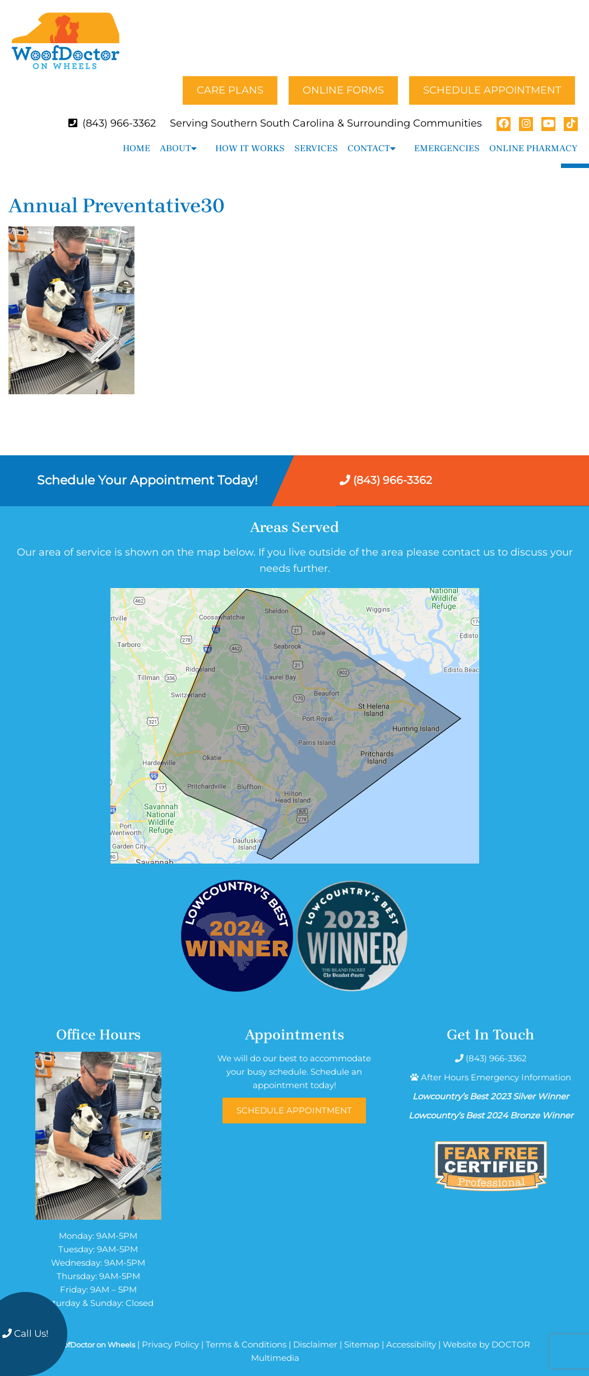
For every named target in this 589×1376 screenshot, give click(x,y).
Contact (368, 138)
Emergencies (447, 138)
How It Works (250, 138)
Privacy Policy (170, 1335)
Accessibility (411, 1335)
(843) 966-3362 (119, 114)
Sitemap (361, 1335)
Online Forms (343, 80)
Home (136, 138)
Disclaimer (315, 1335)
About (175, 138)
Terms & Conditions (246, 1335)
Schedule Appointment (492, 80)
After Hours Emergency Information (496, 1067)
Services (316, 138)
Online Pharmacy (533, 138)
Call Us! (25, 1333)
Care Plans (230, 80)
